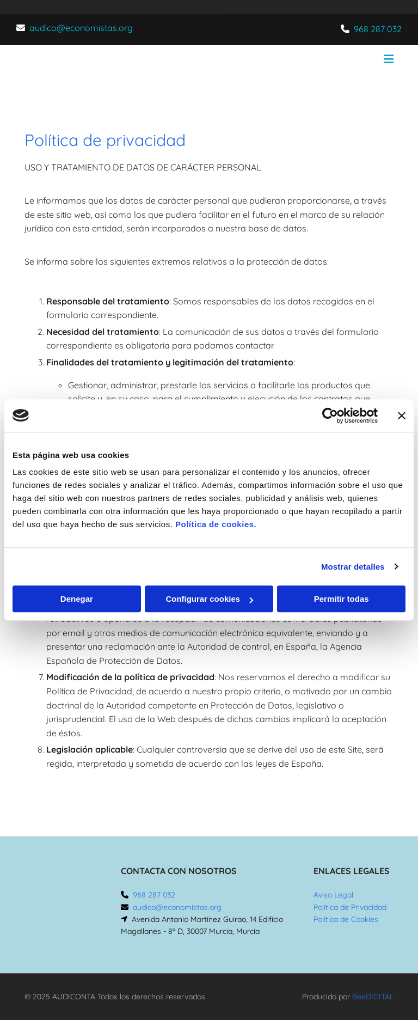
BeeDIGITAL (373, 996)
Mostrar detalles (353, 566)
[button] (273, 60)
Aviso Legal (333, 895)
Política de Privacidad (350, 907)
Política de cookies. (215, 524)
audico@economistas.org (81, 27)
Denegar (76, 598)
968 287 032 (378, 28)
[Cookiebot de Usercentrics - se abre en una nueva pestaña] (330, 415)
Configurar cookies (209, 598)
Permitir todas (341, 598)
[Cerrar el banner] (401, 415)
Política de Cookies (346, 919)
